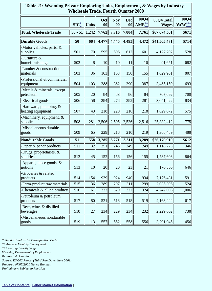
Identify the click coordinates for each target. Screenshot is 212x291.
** (3, 244)
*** (4, 248)
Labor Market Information (52, 285)
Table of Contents (16, 285)
